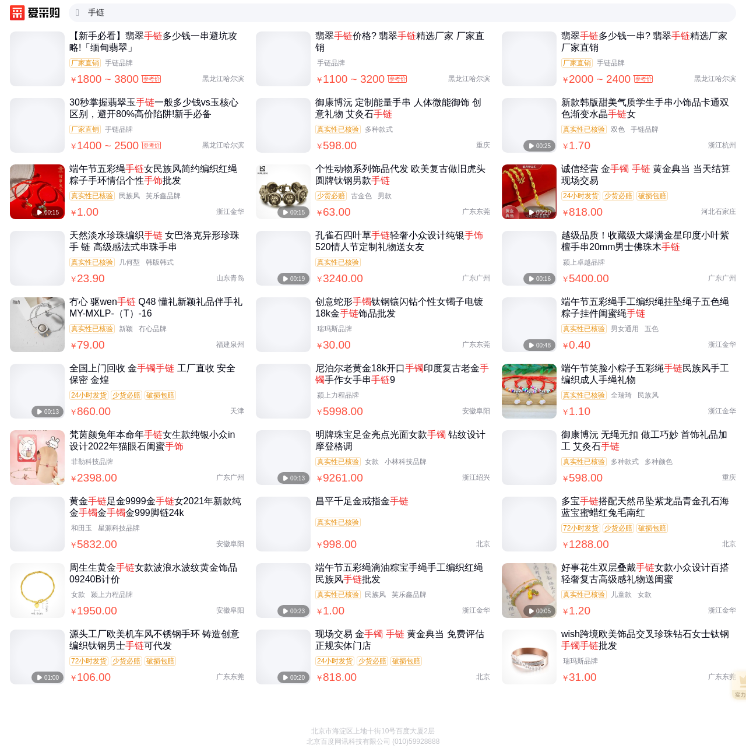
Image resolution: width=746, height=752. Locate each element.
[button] (724, 723)
